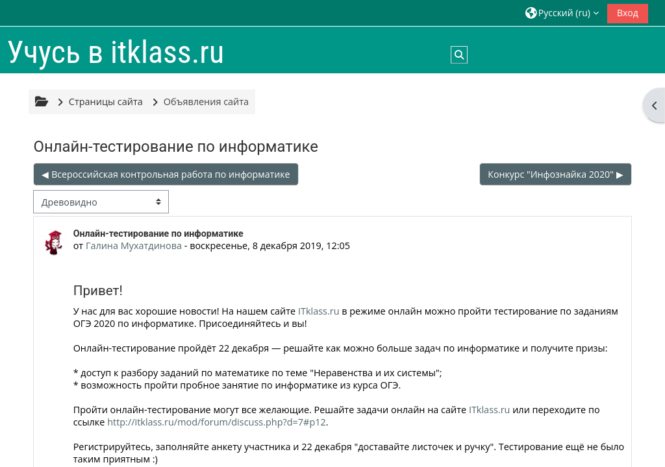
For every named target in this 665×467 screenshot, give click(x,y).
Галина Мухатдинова (134, 245)
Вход (627, 12)
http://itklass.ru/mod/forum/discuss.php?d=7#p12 (216, 422)
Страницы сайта (106, 101)
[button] (562, 13)
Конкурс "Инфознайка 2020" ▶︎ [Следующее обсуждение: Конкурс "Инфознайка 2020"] (555, 174)
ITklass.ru (319, 311)
